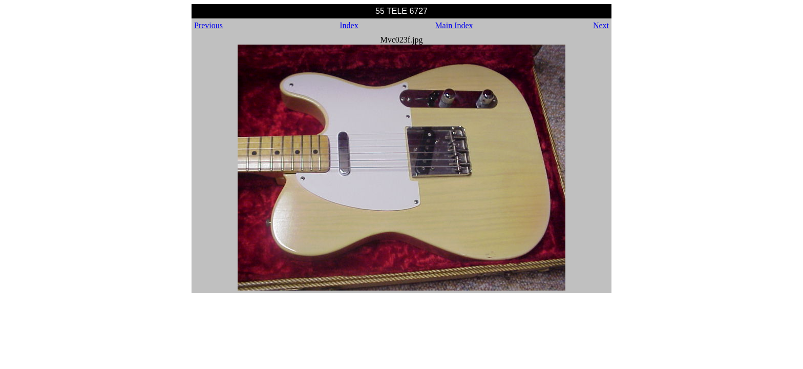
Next (601, 25)
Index (349, 25)
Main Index (454, 25)
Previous (208, 25)
